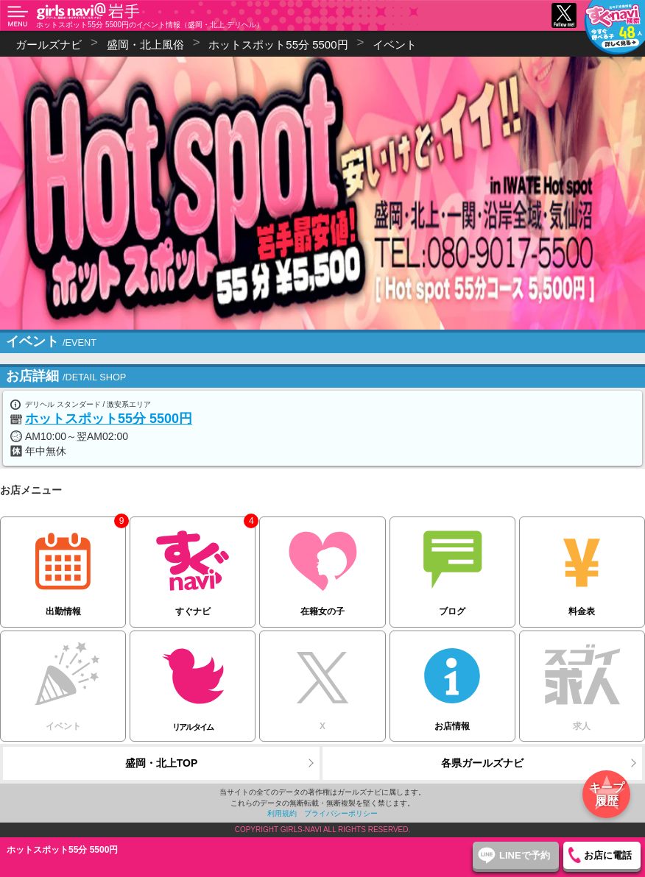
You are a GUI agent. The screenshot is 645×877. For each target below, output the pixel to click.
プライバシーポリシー (341, 813)
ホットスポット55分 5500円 (108, 418)
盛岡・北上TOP (161, 763)
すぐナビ (192, 567)
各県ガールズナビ (482, 763)
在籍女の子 (322, 567)
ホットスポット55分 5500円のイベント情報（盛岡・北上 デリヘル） (150, 25)
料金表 (582, 567)
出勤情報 (63, 567)
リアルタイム (192, 681)
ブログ (452, 567)
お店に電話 (608, 855)
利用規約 (282, 813)
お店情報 (452, 681)
